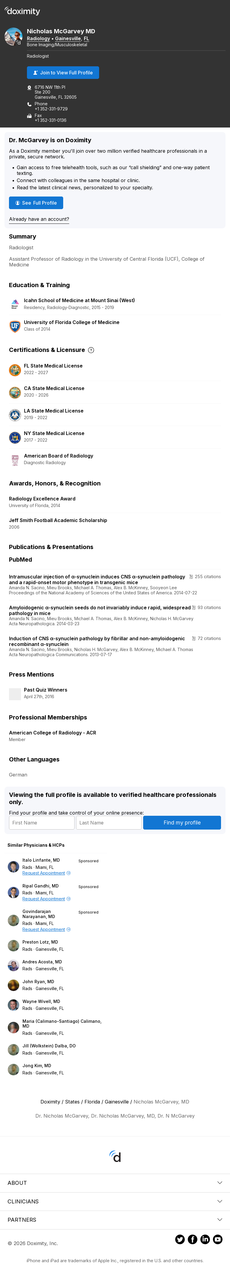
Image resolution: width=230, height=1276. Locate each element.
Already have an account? (39, 219)
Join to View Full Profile (63, 73)
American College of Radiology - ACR (52, 733)
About (115, 1183)
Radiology (38, 38)
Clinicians (115, 1201)
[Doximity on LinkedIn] (205, 1240)
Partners (115, 1220)
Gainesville (68, 38)
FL (86, 38)
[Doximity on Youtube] (218, 1240)
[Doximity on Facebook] (192, 1240)
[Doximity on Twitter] (180, 1240)
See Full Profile (39, 203)
